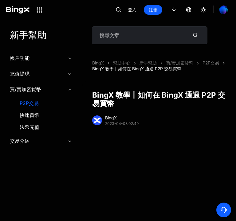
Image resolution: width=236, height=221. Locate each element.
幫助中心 (121, 62)
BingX (98, 62)
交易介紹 (41, 141)
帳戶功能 (41, 58)
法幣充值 (29, 127)
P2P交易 (29, 103)
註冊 (153, 9)
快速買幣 (29, 115)
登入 (132, 9)
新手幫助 (148, 62)
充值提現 (41, 74)
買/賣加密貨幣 (41, 89)
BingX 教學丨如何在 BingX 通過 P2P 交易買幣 (136, 68)
